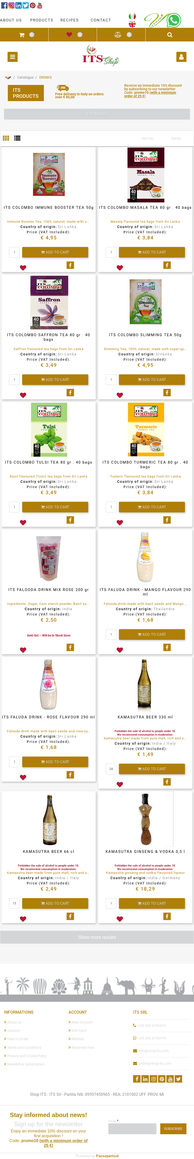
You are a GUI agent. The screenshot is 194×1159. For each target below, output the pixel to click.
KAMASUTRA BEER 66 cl (49, 851)
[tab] (8, 138)
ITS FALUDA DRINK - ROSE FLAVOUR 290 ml (48, 717)
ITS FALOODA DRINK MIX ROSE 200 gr (48, 589)
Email (113, 1121)
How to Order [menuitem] (16, 1039)
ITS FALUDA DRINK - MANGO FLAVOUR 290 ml (145, 592)
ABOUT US (11, 20)
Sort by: (148, 138)
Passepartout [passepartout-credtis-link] (107, 1156)
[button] (173, 1128)
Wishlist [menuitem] (76, 1039)
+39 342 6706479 (152, 1026)
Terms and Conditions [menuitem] (22, 1047)
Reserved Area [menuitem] (81, 1047)
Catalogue (25, 77)
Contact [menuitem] (12, 1030)
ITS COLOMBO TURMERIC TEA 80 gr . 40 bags (145, 464)
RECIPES (69, 20)
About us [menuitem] (12, 1022)
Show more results (97, 937)
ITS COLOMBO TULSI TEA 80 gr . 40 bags (48, 462)
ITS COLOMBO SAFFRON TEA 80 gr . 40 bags (48, 337)
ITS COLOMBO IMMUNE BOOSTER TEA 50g (49, 207)
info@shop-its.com (154, 1051)
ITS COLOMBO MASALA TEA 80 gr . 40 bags (145, 207)
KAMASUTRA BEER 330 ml (145, 717)
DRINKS (45, 77)
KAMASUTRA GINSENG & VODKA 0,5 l (145, 851)
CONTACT (101, 20)
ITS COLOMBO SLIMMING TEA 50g (145, 335)
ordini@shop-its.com (155, 1063)
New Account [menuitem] (81, 1022)
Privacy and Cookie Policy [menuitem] (25, 1056)
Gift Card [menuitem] (77, 1030)
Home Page (8, 77)
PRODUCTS (41, 20)
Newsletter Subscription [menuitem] (24, 1064)
